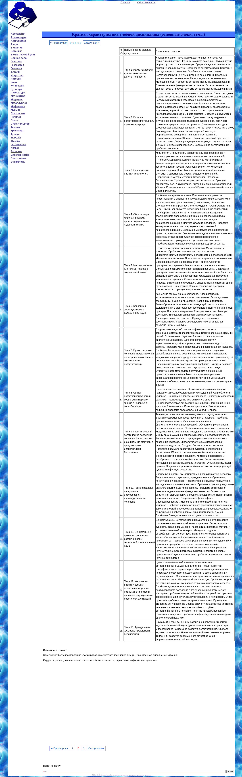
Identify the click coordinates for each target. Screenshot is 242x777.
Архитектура (18, 37)
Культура (16, 89)
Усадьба (16, 137)
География (17, 65)
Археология (18, 33)
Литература (18, 92)
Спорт (14, 120)
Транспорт (17, 130)
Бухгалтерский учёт (23, 54)
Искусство (17, 75)
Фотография (18, 144)
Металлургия (19, 103)
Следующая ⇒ (92, 42)
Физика (15, 141)
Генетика (16, 61)
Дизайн (15, 72)
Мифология (18, 106)
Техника (16, 127)
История (16, 78)
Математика (18, 96)
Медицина (17, 99)
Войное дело (19, 58)
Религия (16, 117)
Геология (16, 68)
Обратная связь (146, 2)
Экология (16, 151)
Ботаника (16, 51)
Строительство (20, 123)
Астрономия (18, 40)
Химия (15, 148)
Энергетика (18, 161)
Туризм (15, 134)
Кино (14, 82)
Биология (17, 47)
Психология (18, 113)
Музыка (15, 110)
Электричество (20, 155)
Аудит (14, 44)
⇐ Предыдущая (58, 42)
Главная (125, 2)
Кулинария (17, 85)
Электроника (19, 158)
